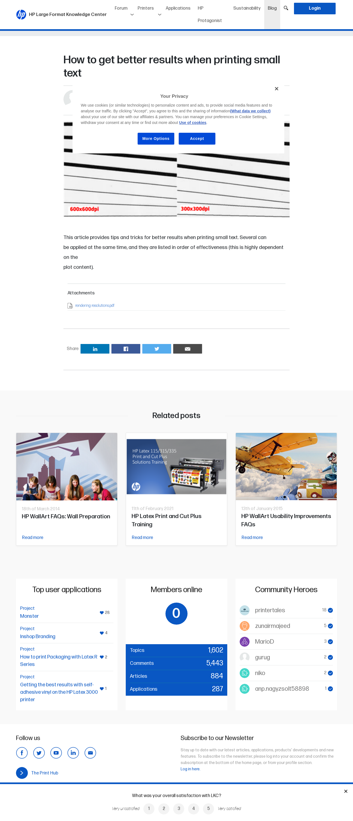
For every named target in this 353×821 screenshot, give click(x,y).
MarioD (264, 642)
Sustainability (247, 8)
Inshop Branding (37, 637)
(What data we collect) (250, 111)
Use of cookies (192, 122)
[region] (178, 117)
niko (260, 673)
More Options (156, 138)
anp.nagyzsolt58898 (282, 689)
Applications (178, 8)
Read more (32, 537)
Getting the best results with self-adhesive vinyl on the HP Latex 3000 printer (59, 692)
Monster (29, 616)
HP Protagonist (210, 14)
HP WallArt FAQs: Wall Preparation (66, 516)
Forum (121, 8)
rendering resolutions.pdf (94, 305)
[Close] (277, 89)
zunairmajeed (272, 626)
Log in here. (190, 769)
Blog (274, 6)
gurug (262, 657)
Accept (197, 138)
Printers (146, 8)
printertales (270, 610)
